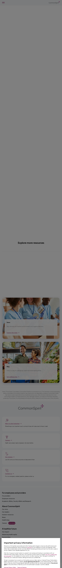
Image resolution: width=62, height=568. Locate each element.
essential (29, 552)
